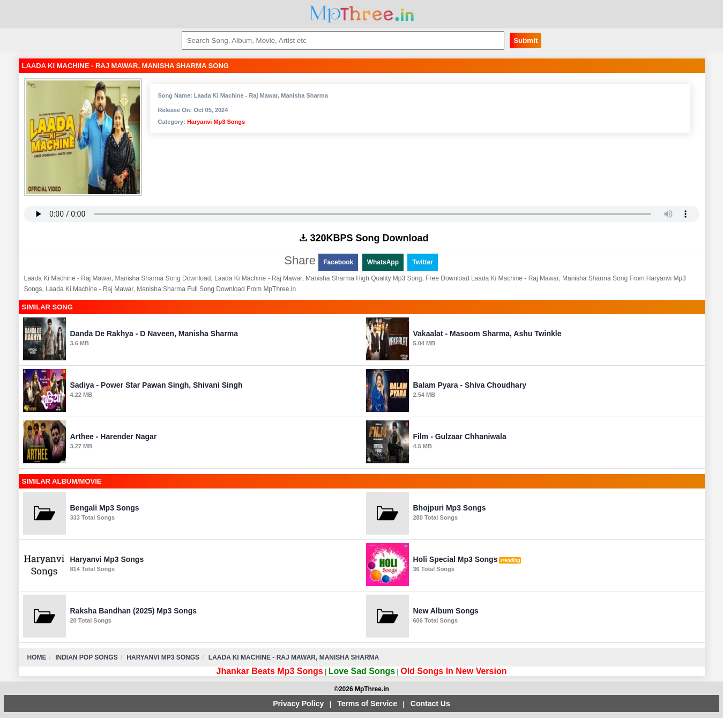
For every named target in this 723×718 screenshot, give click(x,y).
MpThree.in (361, 14)
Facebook (338, 262)
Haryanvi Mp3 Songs (216, 122)
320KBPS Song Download (364, 238)
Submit (525, 40)
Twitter (422, 262)
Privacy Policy (298, 703)
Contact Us (430, 703)
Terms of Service (367, 703)
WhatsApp (383, 262)
